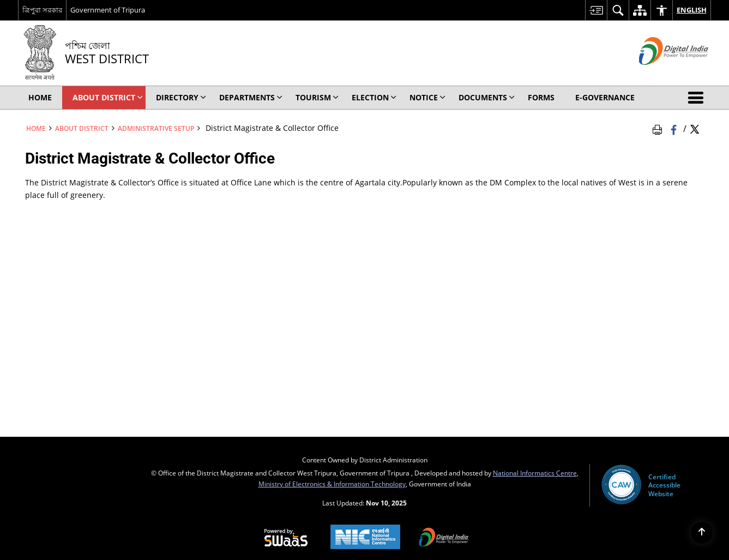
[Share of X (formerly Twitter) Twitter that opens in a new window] (695, 128)
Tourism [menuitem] (317, 97)
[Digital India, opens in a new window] (444, 538)
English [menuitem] (692, 10)
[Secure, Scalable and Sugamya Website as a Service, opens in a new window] (286, 538)
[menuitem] (596, 10)
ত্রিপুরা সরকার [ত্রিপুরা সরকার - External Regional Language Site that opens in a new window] (42, 10)
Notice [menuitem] (427, 97)
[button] (698, 97)
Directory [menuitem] (181, 97)
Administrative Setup (156, 128)
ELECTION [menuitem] (374, 97)
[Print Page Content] (659, 128)
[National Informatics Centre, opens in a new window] (365, 537)
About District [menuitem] (108, 97)
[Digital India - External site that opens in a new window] (660, 74)
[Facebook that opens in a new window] (674, 128)
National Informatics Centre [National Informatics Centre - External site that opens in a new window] (535, 472)
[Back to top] (702, 533)
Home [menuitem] (40, 97)
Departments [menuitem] (250, 97)
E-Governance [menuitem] (605, 97)
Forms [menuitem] (541, 97)
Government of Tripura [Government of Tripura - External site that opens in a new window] (107, 10)
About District (82, 128)
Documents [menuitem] (487, 97)
